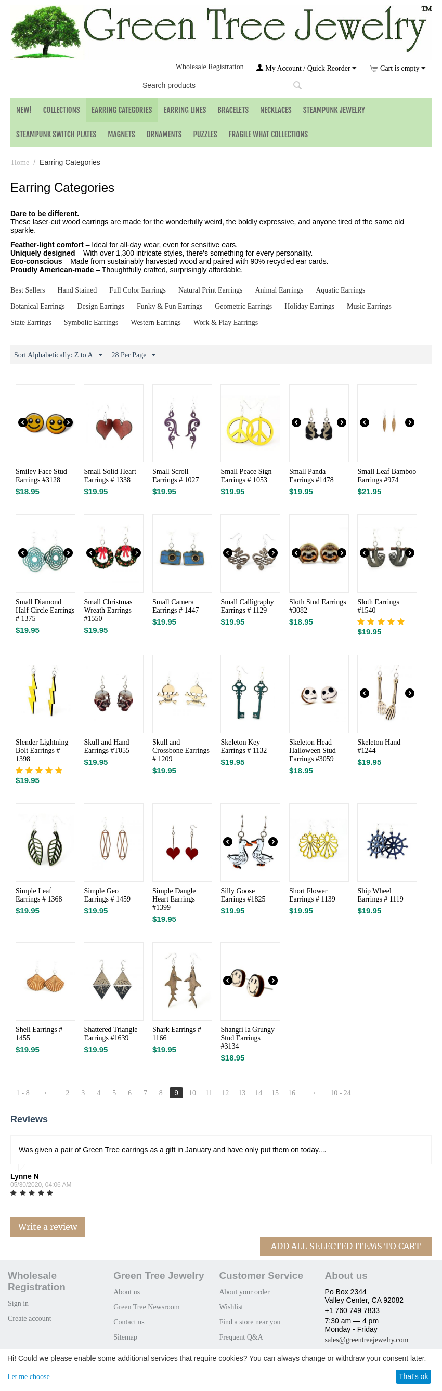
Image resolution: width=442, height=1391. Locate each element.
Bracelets (233, 110)
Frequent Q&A (241, 1337)
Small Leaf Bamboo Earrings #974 (386, 476)
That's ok (413, 1376)
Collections (61, 110)
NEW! (24, 110)
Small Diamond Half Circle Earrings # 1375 (45, 610)
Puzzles (205, 134)
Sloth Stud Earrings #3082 (317, 606)
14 (258, 1093)
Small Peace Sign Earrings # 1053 (245, 476)
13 (241, 1093)
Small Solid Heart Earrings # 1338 (110, 476)
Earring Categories (122, 110)
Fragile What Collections (268, 134)
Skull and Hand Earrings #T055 (106, 746)
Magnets (121, 134)
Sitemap (125, 1337)
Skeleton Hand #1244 (378, 746)
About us (126, 1292)
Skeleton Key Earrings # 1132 (243, 746)
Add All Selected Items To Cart (346, 1246)
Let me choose (28, 1377)
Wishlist (231, 1307)
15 (275, 1093)
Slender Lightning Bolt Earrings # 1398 (42, 750)
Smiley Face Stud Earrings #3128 (41, 476)
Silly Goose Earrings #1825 (242, 895)
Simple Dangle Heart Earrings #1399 (174, 899)
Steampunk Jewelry (334, 110)
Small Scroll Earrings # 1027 (175, 476)
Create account (29, 1318)
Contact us (129, 1322)
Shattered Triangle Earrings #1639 (110, 1034)
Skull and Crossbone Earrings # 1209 (181, 750)
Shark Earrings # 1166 (176, 1034)
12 (225, 1093)
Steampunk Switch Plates (56, 134)
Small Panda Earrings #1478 (311, 476)
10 (192, 1093)
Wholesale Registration (210, 67)
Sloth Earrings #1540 (378, 606)
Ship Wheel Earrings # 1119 (380, 895)
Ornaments (164, 134)
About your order (244, 1292)
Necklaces (276, 110)
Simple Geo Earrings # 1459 (107, 895)
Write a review (47, 1227)
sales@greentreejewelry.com (367, 1340)
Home (20, 162)
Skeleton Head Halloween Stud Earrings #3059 (312, 750)
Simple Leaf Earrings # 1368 (39, 895)
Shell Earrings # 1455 (39, 1034)
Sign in (18, 1303)
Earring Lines (184, 110)
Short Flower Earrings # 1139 (312, 895)
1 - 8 (23, 1093)
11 (208, 1093)
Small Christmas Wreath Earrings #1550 (108, 610)
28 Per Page (134, 355)
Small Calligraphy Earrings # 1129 (247, 606)
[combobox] (221, 85)
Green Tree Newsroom (146, 1307)
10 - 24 (340, 1093)
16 (291, 1093)
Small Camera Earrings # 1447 (175, 606)
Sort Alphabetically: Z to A (58, 355)
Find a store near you (249, 1322)
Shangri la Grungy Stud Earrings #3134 (247, 1038)
